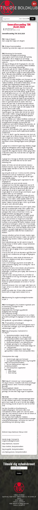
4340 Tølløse (19, 500)
